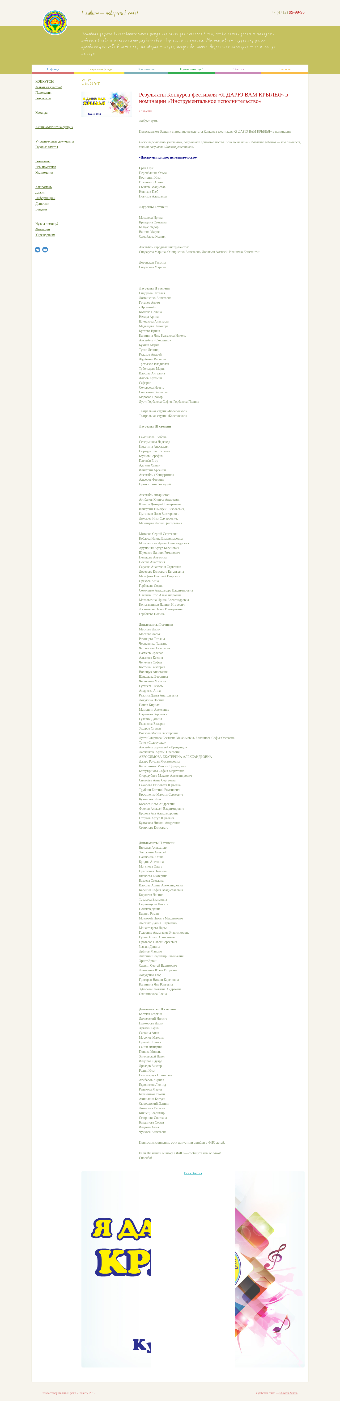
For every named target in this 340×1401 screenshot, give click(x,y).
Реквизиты (42, 161)
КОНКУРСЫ (44, 81)
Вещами (41, 209)
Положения (43, 92)
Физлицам (42, 229)
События (237, 69)
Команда (41, 112)
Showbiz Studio (289, 1393)
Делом (40, 192)
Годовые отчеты (46, 147)
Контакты (284, 69)
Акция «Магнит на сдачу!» (54, 127)
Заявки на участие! (48, 87)
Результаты (43, 98)
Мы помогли (44, 172)
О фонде (53, 69)
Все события (193, 1173)
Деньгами (42, 204)
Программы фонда (99, 69)
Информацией (45, 198)
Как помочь (146, 69)
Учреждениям (45, 235)
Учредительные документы (54, 141)
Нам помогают (45, 167)
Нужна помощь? (191, 69)
